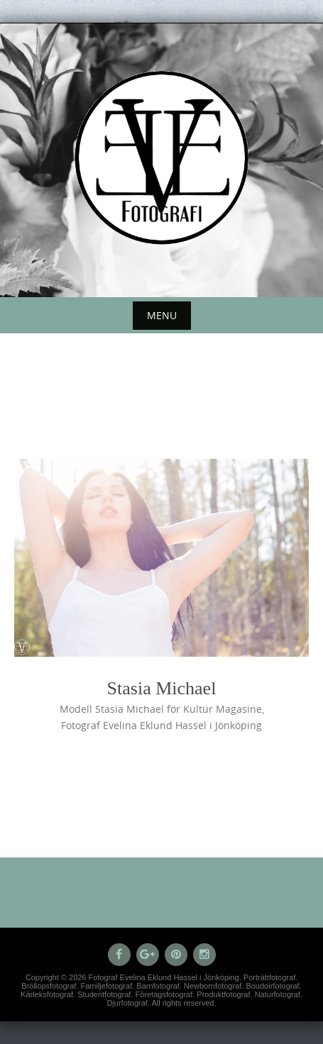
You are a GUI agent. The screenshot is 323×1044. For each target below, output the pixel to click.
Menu (162, 315)
